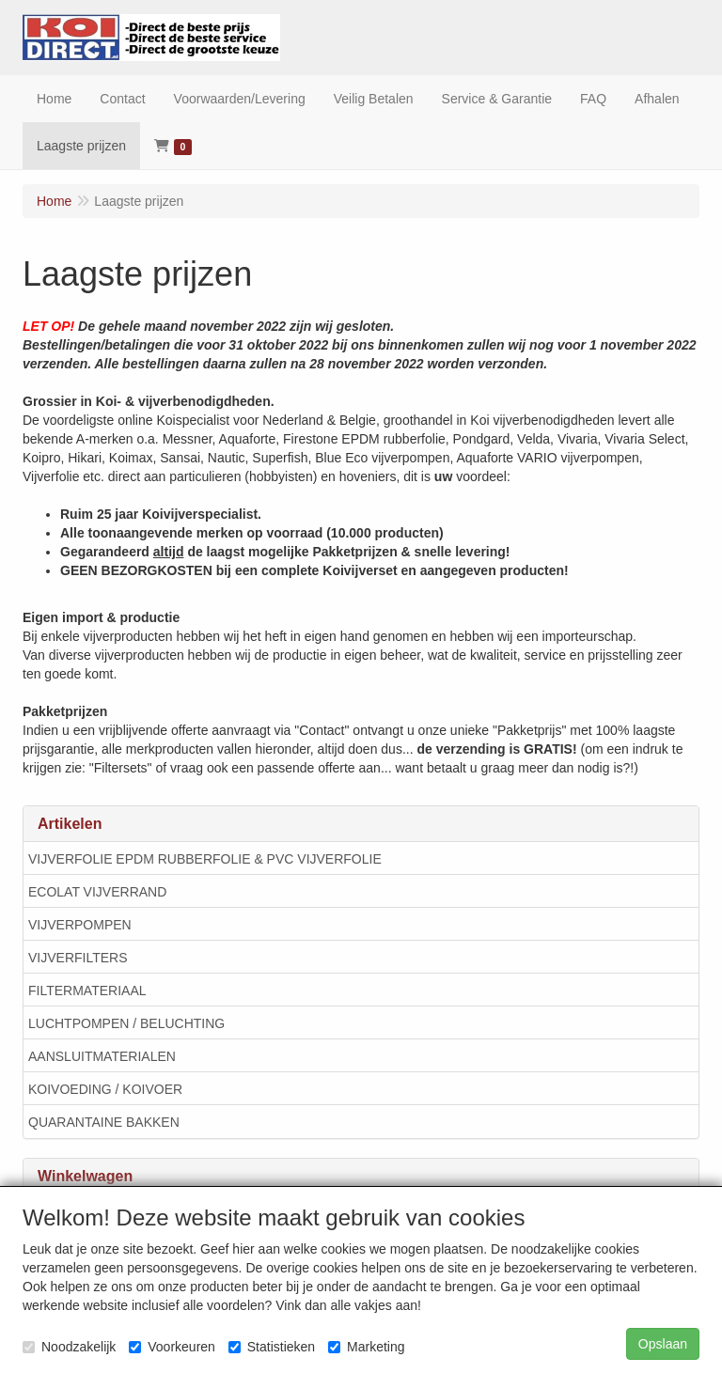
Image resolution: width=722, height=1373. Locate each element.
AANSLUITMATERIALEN (102, 1056)
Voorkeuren (172, 1346)
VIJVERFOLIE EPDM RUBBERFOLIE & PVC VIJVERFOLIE (205, 858)
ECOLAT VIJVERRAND (97, 891)
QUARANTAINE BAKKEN (104, 1122)
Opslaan (662, 1343)
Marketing (366, 1346)
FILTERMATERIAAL (87, 990)
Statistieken (271, 1346)
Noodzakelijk (69, 1346)
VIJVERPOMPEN (80, 924)
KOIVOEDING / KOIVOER (105, 1089)
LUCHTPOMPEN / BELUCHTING (126, 1023)
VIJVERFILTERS (78, 957)
